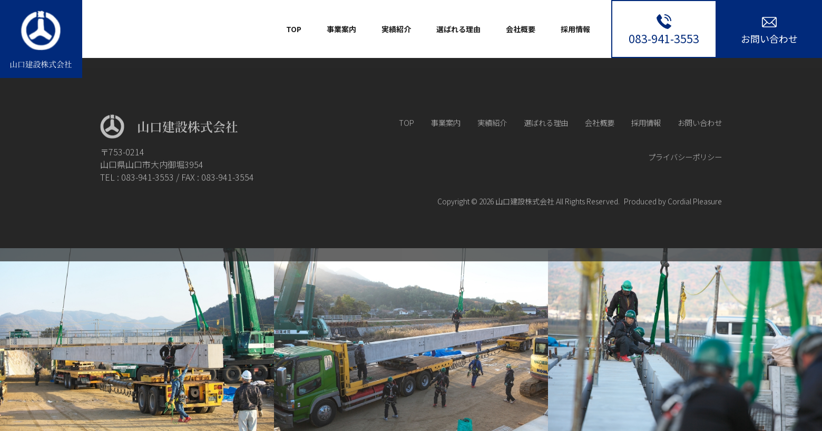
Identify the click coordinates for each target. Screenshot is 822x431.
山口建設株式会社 (524, 214)
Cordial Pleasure (695, 214)
